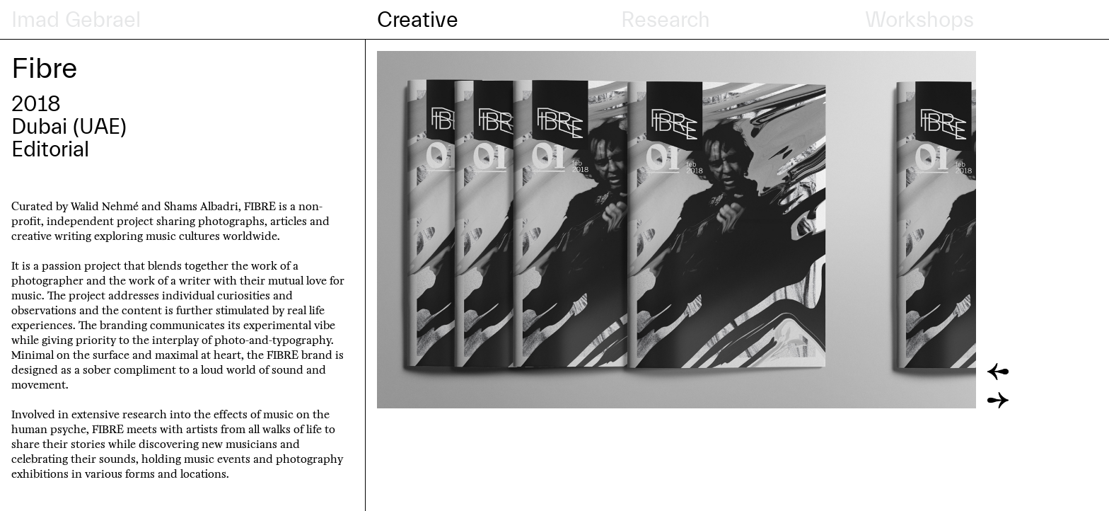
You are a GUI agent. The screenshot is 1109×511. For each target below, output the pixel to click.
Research (665, 20)
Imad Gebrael (76, 20)
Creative (417, 20)
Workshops (919, 20)
